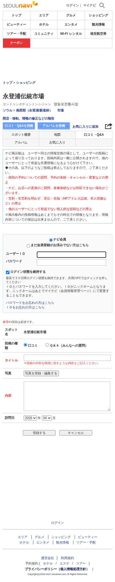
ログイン (72, 5)
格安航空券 (98, 34)
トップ (16, 15)
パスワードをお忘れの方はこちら (30, 303)
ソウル (7, 110)
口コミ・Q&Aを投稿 (19, 126)
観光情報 (98, 24)
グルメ (71, 15)
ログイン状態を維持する (28, 272)
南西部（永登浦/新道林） (34, 110)
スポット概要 (21, 135)
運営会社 (47, 558)
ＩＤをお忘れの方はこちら (25, 307)
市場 (60, 110)
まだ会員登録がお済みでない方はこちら (60, 245)
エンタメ (70, 24)
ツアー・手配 (16, 34)
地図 (57, 135)
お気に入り (57, 142)
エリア (44, 15)
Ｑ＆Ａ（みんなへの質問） (69, 345)
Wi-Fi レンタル (71, 34)
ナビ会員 (59, 239)
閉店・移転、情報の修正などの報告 (28, 118)
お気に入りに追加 (85, 126)
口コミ (33, 345)
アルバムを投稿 (53, 126)
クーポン (16, 43)
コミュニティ (43, 34)
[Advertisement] (57, 64)
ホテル (44, 24)
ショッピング (98, 15)
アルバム (21, 142)
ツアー (81, 563)
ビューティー (16, 24)
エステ (64, 563)
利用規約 (67, 558)
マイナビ (89, 5)
